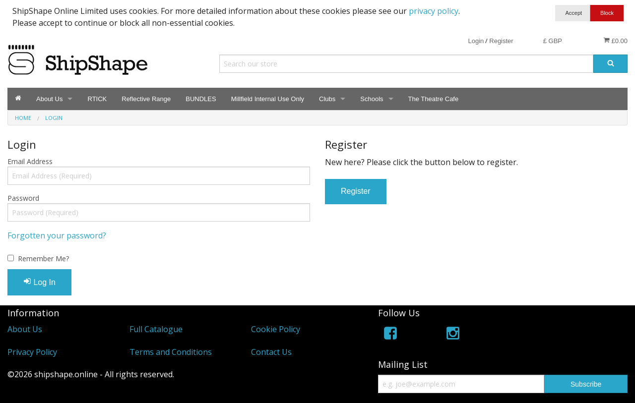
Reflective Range (146, 99)
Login (476, 41)
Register (501, 41)
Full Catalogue (156, 329)
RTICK (97, 99)
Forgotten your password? (56, 235)
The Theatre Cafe (433, 99)
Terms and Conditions (170, 351)
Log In (39, 282)
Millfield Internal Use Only (267, 99)
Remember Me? (43, 258)
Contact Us (271, 351)
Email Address (30, 161)
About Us (49, 99)
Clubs (327, 99)
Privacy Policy (32, 351)
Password (23, 198)
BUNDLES (201, 99)
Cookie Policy (275, 329)
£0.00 (615, 41)
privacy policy (433, 10)
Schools (371, 99)
